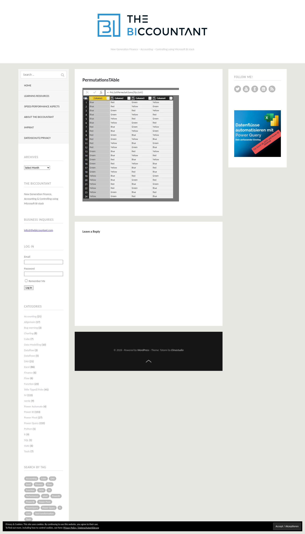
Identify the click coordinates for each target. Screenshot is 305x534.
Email (27, 256)
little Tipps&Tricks (34, 389)
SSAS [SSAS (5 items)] (28, 513)
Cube (27, 339)
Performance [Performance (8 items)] (32, 496)
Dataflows (29, 355)
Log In (29, 287)
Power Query (31, 423)
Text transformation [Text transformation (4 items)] (44, 513)
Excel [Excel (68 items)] (28, 484)
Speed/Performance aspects (42, 106)
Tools (27, 451)
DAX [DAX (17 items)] (52, 478)
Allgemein (29, 322)
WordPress (143, 350)
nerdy (27, 401)
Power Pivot (30, 417)
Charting (28, 333)
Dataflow (29, 350)
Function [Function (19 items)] (30, 490)
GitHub (254, 89)
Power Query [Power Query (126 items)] (48, 507)
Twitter (237, 89)
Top (149, 361)
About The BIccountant (39, 117)
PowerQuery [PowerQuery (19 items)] (32, 507)
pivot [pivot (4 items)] (45, 496)
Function (29, 384)
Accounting (30, 316)
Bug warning (31, 327)
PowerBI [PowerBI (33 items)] (56, 496)
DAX (26, 361)
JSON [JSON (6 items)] (41, 490)
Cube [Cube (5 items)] (43, 478)
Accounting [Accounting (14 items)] (31, 478)
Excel (27, 367)
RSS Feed (272, 89)
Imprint (29, 127)
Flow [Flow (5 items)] (49, 484)
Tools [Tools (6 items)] (28, 519)
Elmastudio (177, 350)
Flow (26, 378)
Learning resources (36, 96)
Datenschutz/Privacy (37, 138)
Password (29, 268)
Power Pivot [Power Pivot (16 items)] (44, 502)
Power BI (29, 412)
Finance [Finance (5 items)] (39, 484)
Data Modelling (32, 344)
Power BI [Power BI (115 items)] (30, 502)
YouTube (246, 89)
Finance (28, 372)
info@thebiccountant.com (38, 230)
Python (28, 429)
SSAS (26, 445)
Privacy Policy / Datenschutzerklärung (81, 527)
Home (27, 85)
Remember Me (37, 281)
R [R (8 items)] (60, 507)
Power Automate (33, 406)
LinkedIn (263, 89)
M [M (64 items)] (49, 490)
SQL (26, 440)
